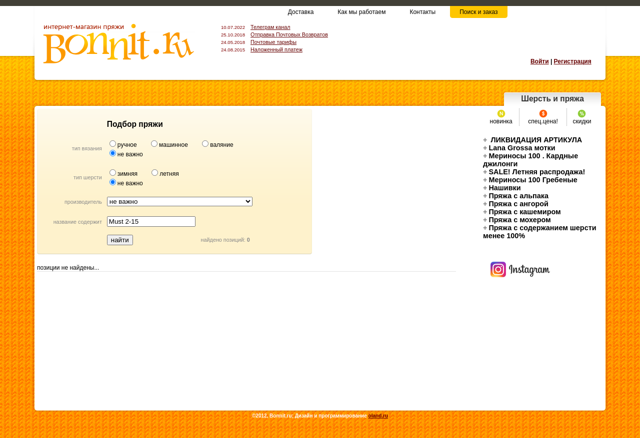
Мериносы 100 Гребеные (530, 180)
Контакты (423, 11)
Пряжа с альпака (515, 196)
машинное (174, 144)
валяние (221, 144)
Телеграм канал (270, 27)
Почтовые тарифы (273, 42)
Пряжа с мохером (517, 220)
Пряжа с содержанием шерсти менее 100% (539, 232)
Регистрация (573, 61)
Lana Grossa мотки (519, 148)
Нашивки (502, 188)
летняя (169, 173)
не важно (130, 154)
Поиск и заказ (479, 11)
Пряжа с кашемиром (522, 212)
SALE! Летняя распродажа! (534, 172)
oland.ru (378, 416)
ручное (128, 144)
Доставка (301, 11)
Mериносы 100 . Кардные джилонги (530, 160)
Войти (539, 61)
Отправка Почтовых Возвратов (289, 34)
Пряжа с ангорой (515, 204)
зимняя (128, 173)
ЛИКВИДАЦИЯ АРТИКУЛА (532, 140)
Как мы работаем (362, 11)
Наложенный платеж (276, 49)
